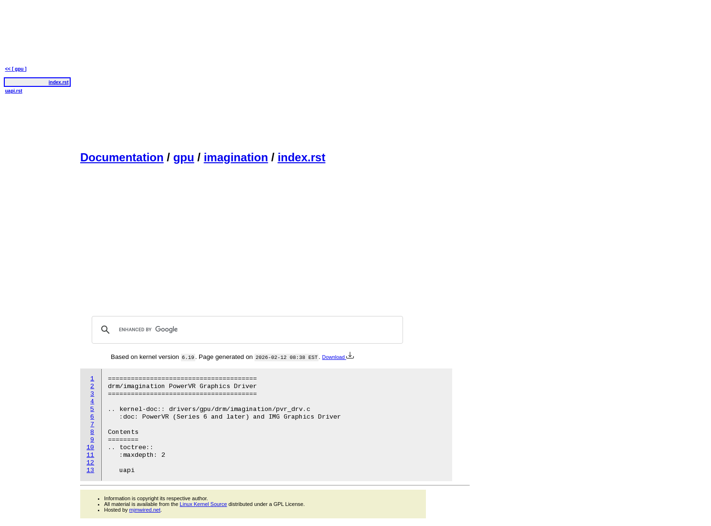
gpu (183, 157)
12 (90, 462)
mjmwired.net (144, 510)
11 (90, 455)
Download (338, 357)
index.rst (301, 157)
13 (90, 470)
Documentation (122, 157)
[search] (246, 330)
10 (90, 447)
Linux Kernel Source (203, 504)
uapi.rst (13, 91)
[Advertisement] (275, 74)
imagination (236, 157)
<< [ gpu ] (16, 69)
